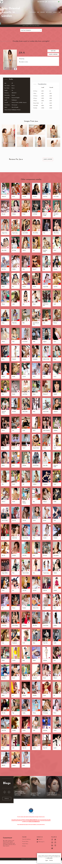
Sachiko (14, 734)
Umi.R (13, 449)
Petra (55, 716)
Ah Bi (34, 431)
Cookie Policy (25, 847)
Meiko (34, 751)
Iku (54, 699)
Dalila (55, 505)
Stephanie (14, 646)
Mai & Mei (25, 412)
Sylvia (13, 196)
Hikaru (3, 342)
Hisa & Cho (46, 412)
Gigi (13, 716)
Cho (44, 269)
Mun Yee (4, 734)
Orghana (45, 487)
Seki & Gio (14, 541)
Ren (13, 594)
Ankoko (35, 594)
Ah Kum (14, 412)
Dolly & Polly (46, 359)
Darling (24, 468)
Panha (24, 734)
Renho (13, 394)
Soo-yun (45, 559)
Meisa (3, 431)
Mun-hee (45, 196)
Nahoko (45, 664)
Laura (55, 734)
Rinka (3, 699)
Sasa (34, 559)
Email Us (40, 842)
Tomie (34, 524)
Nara (34, 377)
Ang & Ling (15, 233)
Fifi (2, 611)
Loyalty (55, 12)
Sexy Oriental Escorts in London (10, 12)
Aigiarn (45, 342)
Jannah (55, 394)
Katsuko (35, 196)
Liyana (14, 664)
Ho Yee (3, 716)
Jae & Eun (25, 394)
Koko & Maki (26, 576)
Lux (34, 250)
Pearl (55, 487)
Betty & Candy (45, 215)
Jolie (13, 751)
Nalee (3, 664)
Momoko (35, 681)
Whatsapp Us (41, 845)
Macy (34, 394)
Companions (32, 12)
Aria (44, 323)
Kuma (44, 681)
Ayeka (55, 751)
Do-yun (3, 214)
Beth (24, 769)
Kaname (25, 629)
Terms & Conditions (26, 842)
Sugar (24, 431)
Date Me (53, 50)
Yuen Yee (45, 646)
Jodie (13, 304)
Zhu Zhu (35, 629)
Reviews (43, 12)
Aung (3, 323)
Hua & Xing (15, 629)
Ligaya (14, 769)
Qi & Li (4, 505)
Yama (34, 664)
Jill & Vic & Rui (46, 305)
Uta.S (55, 250)
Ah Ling (14, 250)
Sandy (24, 716)
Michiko (35, 699)
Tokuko (55, 576)
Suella (55, 646)
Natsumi (45, 734)
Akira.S (3, 769)
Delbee (55, 629)
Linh (44, 611)
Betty (3, 359)
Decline (51, 860)
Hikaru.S (4, 196)
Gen (24, 304)
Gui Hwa (4, 269)
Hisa (13, 576)
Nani (34, 412)
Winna (3, 304)
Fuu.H (24, 449)
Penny (34, 716)
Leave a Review (53, 54)
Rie (13, 286)
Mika (3, 449)
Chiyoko (4, 681)
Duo (38, 12)
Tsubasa (56, 431)
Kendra (24, 611)
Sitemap (24, 849)
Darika (24, 286)
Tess (3, 394)
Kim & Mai (56, 196)
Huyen (3, 377)
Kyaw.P (34, 269)
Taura (44, 449)
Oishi (34, 734)
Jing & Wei (46, 286)
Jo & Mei (35, 214)
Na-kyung (45, 716)
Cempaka (35, 359)
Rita (34, 505)
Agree (46, 860)
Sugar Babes (5, 576)
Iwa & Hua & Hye (36, 324)
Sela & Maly (26, 541)
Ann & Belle (25, 233)
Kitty (13, 468)
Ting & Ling (46, 576)
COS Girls (4, 629)
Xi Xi (24, 646)
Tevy (34, 576)
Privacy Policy (25, 845)
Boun (3, 751)
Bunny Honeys (24, 506)
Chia (24, 269)
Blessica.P (45, 394)
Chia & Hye (56, 233)
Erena (24, 214)
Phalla (13, 377)
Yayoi (44, 699)
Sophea (35, 487)
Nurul (13, 487)
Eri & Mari (25, 342)
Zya (13, 431)
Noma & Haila (56, 469)
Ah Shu (34, 286)
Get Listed (49, 12)
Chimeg (24, 524)
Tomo (3, 594)
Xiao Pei (45, 751)
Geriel (13, 505)
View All (7, 802)
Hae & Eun (46, 629)
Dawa (3, 468)
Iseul (55, 304)
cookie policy (49, 858)
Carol (55, 377)
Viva (34, 541)
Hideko (14, 269)
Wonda (24, 699)
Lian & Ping (36, 468)
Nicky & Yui (36, 611)
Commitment (9, 841)
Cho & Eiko (36, 233)
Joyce (55, 342)
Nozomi (55, 269)
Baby (24, 664)
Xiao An (25, 751)
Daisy (55, 359)
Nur (3, 487)
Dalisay (14, 214)
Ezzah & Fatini (45, 251)
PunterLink (31, 816)
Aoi (13, 699)
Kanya (13, 611)
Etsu (44, 377)
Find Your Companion (26, 30)
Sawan (44, 524)
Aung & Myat (35, 450)
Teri (23, 487)
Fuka (55, 524)
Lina (3, 646)
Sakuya (45, 505)
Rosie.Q (14, 524)
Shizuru (55, 681)
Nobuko (55, 541)
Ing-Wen (56, 286)
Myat (55, 449)
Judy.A (24, 250)
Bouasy (55, 323)
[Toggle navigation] (27, 12)
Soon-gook (56, 559)
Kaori (55, 611)
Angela (55, 594)
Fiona (34, 304)
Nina (34, 646)
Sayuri (13, 681)
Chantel (14, 359)
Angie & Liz (5, 233)
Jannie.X (56, 412)
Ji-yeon (24, 377)
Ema (55, 664)
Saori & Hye (5, 524)
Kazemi (24, 359)
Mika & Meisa (45, 432)
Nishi (34, 342)
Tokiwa (24, 681)
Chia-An (45, 594)
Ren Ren (25, 559)
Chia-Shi (25, 594)
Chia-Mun (14, 323)
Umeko (45, 541)
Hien (13, 342)
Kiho (24, 323)
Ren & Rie (4, 250)
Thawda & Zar (56, 215)
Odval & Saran (4, 413)
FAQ (60, 12)
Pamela (24, 196)
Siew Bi (3, 559)
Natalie (14, 559)
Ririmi (3, 286)
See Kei (4, 541)
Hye (44, 233)
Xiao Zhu (45, 468)
